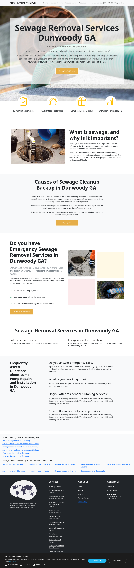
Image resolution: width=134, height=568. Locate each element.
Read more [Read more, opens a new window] (12, 561)
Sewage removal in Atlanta (12, 464)
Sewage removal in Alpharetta (118, 464)
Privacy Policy (82, 502)
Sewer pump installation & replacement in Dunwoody (22, 450)
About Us (82, 3)
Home (45, 3)
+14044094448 (112, 490)
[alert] (67, 560)
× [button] (131, 555)
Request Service (71, 3)
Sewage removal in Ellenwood (13, 471)
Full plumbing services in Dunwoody (16, 441)
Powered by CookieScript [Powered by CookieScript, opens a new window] (124, 567)
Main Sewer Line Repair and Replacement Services (57, 504)
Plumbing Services (55, 487)
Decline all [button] (117, 560)
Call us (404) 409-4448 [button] (67, 71)
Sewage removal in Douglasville (93, 471)
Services (53, 3)
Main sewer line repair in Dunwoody (16, 453)
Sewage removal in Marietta (39, 464)
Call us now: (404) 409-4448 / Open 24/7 (108, 3)
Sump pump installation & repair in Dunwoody (20, 447)
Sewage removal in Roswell (65, 464)
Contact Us (110, 487)
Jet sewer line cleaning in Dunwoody (16, 456)
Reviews (60, 3)
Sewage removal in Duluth (39, 471)
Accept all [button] (97, 560)
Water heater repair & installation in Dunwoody (20, 444)
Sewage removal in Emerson (65, 471)
